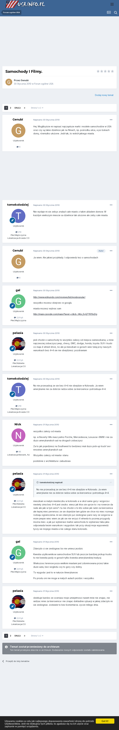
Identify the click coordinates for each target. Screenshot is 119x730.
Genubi (25, 80)
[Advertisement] (59, 42)
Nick (18, 424)
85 (18, 451)
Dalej (18, 108)
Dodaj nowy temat (104, 95)
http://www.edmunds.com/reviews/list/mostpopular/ (59, 297)
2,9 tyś (18, 360)
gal (18, 290)
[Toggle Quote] (37, 482)
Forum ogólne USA (43, 83)
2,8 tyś (18, 317)
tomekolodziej (18, 204)
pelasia (18, 333)
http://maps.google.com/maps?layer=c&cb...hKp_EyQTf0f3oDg (65, 314)
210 (18, 232)
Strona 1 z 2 (37, 108)
